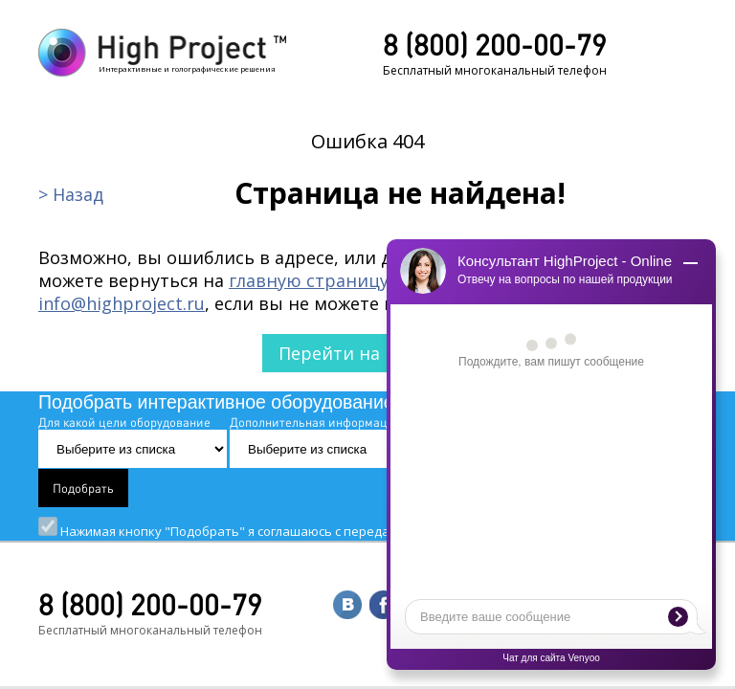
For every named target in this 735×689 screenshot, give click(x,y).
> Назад (70, 194)
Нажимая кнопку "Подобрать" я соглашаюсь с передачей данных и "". (366, 531)
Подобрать (83, 487)
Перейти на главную (367, 353)
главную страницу (309, 280)
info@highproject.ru (121, 303)
